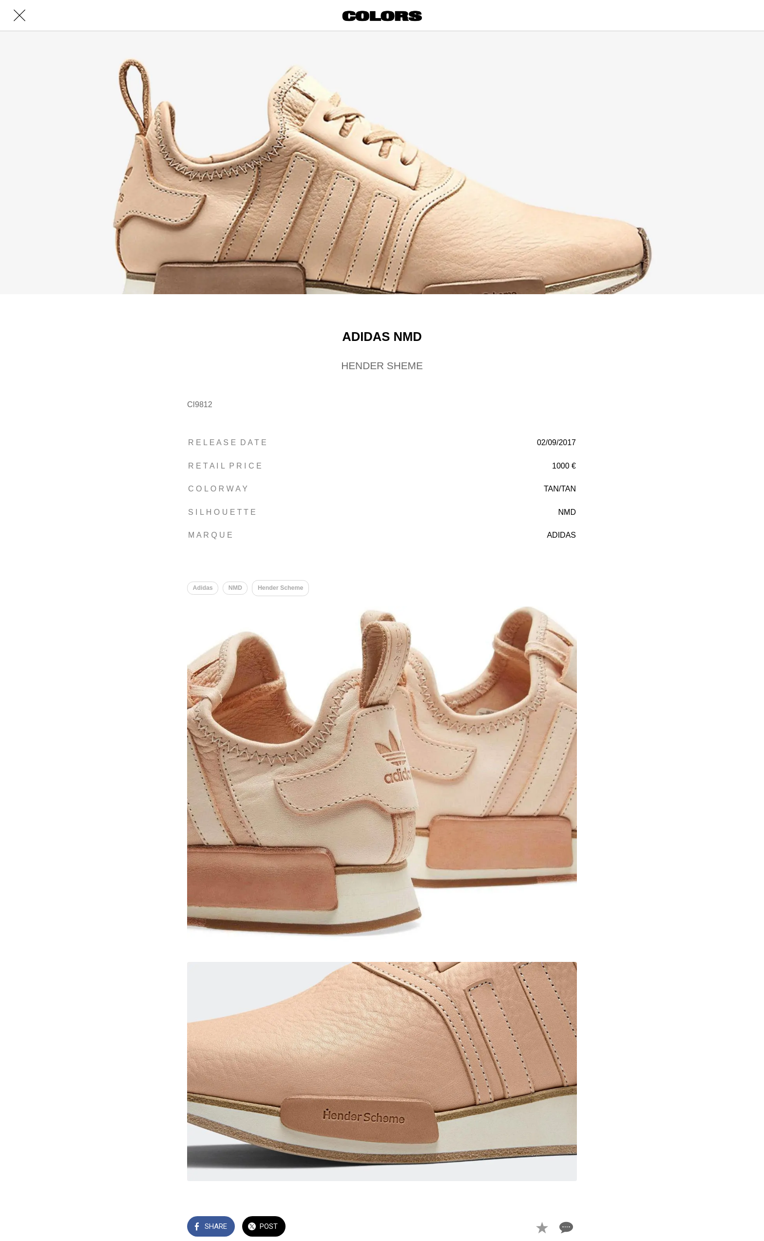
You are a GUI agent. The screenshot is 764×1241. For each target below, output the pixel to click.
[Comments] (565, 1227)
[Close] (19, 15)
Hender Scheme (280, 587)
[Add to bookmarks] (542, 1227)
